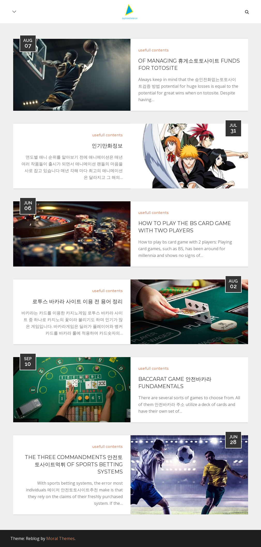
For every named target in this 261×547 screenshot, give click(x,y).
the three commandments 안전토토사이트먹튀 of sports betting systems (74, 464)
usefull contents (153, 50)
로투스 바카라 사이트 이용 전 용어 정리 (77, 301)
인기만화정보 (107, 146)
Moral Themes (60, 538)
